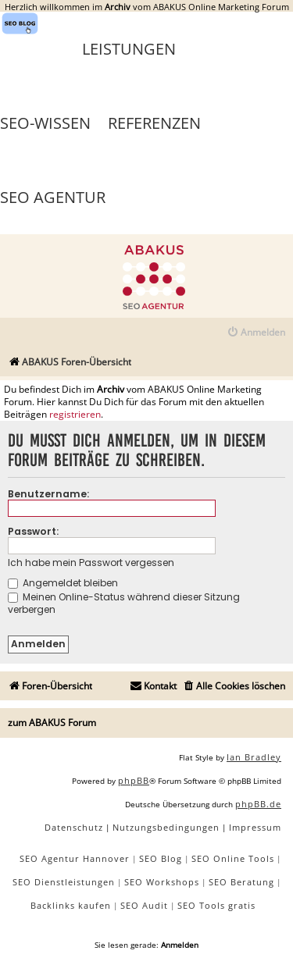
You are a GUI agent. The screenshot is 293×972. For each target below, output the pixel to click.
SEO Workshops (161, 882)
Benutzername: (48, 493)
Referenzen (154, 123)
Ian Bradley (254, 757)
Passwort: (33, 531)
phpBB (133, 780)
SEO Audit (144, 905)
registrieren (75, 414)
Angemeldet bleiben (63, 582)
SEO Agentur (52, 197)
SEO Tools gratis (216, 905)
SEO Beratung (241, 882)
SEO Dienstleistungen (64, 882)
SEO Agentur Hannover (75, 858)
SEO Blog (160, 858)
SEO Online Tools (232, 858)
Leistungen (129, 48)
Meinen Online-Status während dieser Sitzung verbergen (124, 602)
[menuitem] (256, 333)
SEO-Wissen (45, 123)
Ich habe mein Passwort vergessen (91, 562)
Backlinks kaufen (70, 905)
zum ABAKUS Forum (52, 722)
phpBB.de (258, 804)
